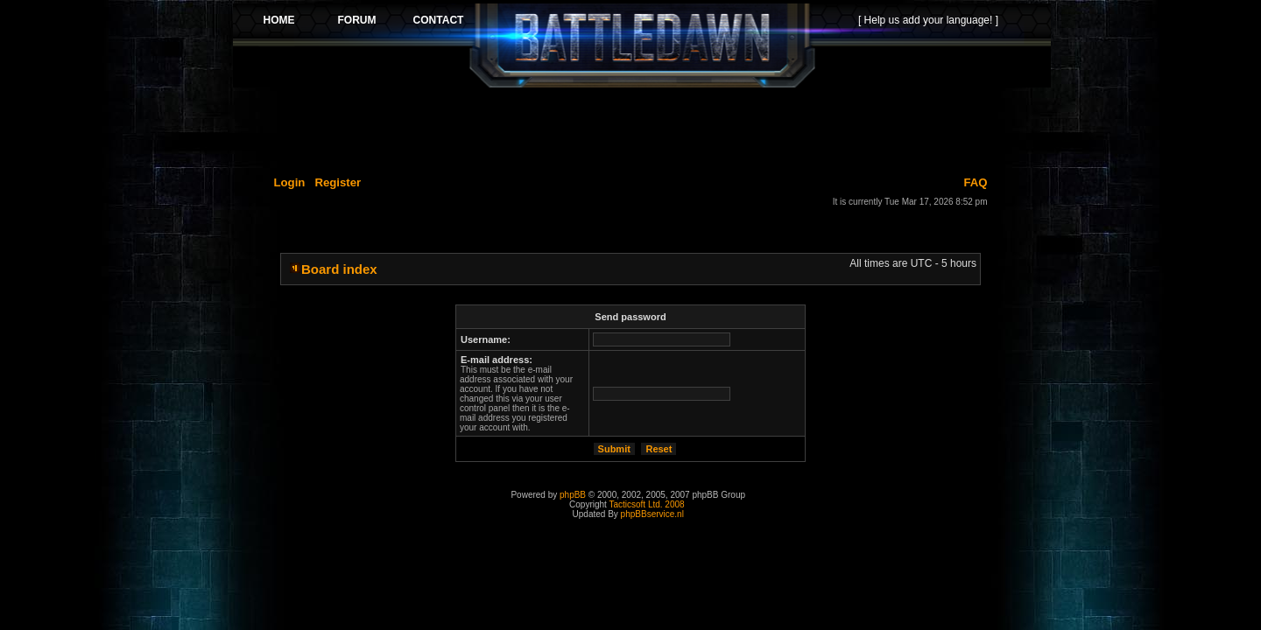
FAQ (975, 182)
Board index (339, 269)
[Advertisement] (642, 128)
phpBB (573, 495)
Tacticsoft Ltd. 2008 (646, 504)
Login (290, 182)
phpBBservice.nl (652, 514)
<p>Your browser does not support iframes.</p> (642, 46)
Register (337, 182)
